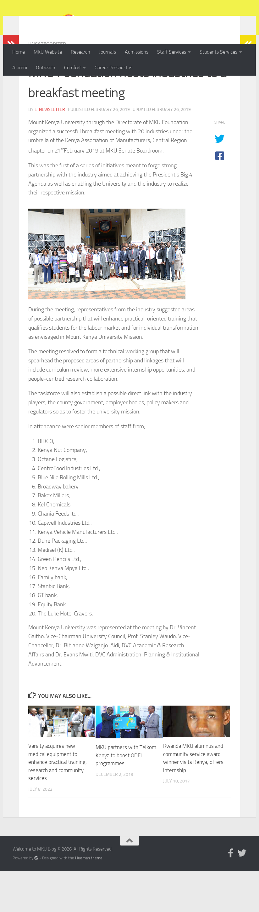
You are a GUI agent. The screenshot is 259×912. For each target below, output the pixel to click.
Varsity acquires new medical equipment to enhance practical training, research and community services (57, 803)
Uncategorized (47, 85)
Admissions (136, 52)
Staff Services (171, 52)
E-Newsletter (50, 150)
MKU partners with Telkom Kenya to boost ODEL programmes (126, 796)
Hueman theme (88, 899)
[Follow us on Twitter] (242, 894)
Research (80, 52)
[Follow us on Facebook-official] (230, 894)
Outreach (45, 68)
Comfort (72, 68)
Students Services (218, 52)
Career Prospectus (113, 68)
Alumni (19, 68)
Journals (107, 52)
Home (18, 52)
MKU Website (48, 52)
